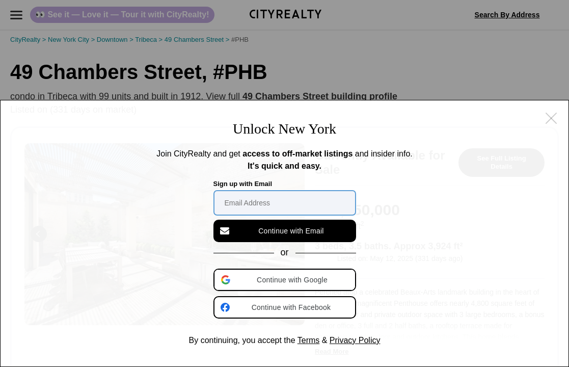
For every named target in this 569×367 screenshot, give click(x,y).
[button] (285, 280)
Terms (308, 340)
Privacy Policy (355, 340)
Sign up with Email (243, 184)
